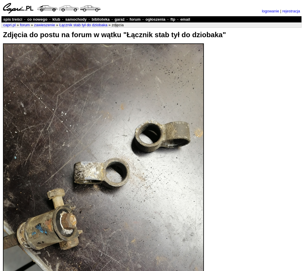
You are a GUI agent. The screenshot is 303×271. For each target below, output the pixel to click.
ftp (172, 19)
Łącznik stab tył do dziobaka (83, 25)
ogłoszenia (155, 19)
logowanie (270, 11)
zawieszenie (44, 25)
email (185, 19)
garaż (120, 19)
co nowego (37, 19)
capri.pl (9, 25)
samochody (76, 19)
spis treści (12, 19)
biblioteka (101, 19)
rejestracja (291, 11)
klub (56, 19)
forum (135, 19)
